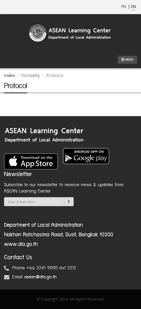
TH (124, 6)
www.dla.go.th (21, 244)
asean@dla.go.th (40, 277)
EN (133, 6)
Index (9, 75)
